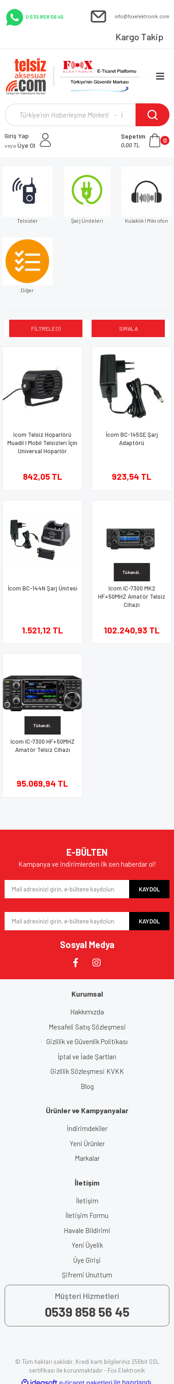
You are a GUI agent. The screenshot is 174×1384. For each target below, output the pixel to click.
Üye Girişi (87, 1260)
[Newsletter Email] (67, 889)
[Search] (87, 114)
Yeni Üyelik (87, 1245)
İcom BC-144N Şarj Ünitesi (42, 588)
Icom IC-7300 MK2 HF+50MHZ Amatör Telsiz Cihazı (131, 596)
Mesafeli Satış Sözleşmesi (87, 1027)
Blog (87, 1086)
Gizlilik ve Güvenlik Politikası (87, 1041)
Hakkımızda (87, 1012)
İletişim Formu (87, 1215)
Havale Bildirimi (87, 1230)
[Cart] (145, 140)
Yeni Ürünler (87, 1143)
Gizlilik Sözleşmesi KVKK (87, 1071)
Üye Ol (20, 145)
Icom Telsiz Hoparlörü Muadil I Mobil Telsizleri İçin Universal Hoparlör (42, 443)
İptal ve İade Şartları (87, 1056)
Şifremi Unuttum (87, 1275)
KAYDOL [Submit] (149, 889)
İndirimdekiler (87, 1128)
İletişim (87, 1200)
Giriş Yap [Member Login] (17, 135)
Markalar (87, 1158)
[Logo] (78, 76)
